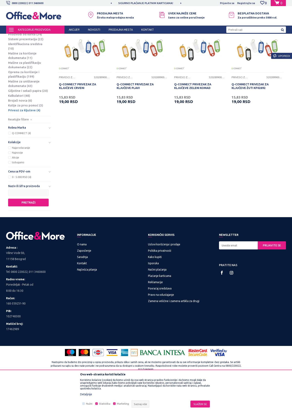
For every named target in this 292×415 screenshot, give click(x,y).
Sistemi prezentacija (25, 73)
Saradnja (82, 290)
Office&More (13, 37)
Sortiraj (197, 44)
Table (15, 53)
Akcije (15, 191)
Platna (16, 58)
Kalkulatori (19, 129)
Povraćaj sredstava (160, 322)
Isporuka (153, 297)
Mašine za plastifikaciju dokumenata (24, 99)
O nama (82, 278)
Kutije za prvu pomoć (25, 139)
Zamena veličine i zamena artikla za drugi (173, 334)
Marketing (123, 403)
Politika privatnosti (159, 284)
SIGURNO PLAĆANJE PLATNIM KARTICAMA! (145, 3)
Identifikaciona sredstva (25, 80)
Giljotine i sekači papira (28, 124)
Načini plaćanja (157, 303)
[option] (146, 3)
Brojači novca (20, 134)
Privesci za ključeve (24, 144)
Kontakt (82, 297)
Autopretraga (177, 44)
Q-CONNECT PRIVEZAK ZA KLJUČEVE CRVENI (77, 119)
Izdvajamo (18, 196)
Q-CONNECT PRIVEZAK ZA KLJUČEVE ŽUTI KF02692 (250, 119)
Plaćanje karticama (159, 309)
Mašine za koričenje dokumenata (22, 89)
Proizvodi (30, 37)
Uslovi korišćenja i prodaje (164, 278)
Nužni (89, 403)
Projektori (17, 63)
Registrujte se (246, 3)
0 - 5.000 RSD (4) (21, 210)
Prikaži (238, 44)
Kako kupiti (155, 290)
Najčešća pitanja (87, 303)
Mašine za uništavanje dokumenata (24, 117)
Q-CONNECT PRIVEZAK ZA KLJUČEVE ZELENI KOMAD (192, 119)
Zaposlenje (84, 284)
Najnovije (17, 186)
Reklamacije (155, 315)
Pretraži (28, 236)
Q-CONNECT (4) (21, 166)
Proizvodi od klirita (25, 68)
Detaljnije (86, 394)
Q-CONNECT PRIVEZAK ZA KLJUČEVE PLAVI (135, 119)
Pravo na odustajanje (161, 328)
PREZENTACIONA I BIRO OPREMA (59, 37)
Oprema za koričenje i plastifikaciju (23, 108)
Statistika (104, 403)
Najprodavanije (21, 181)
